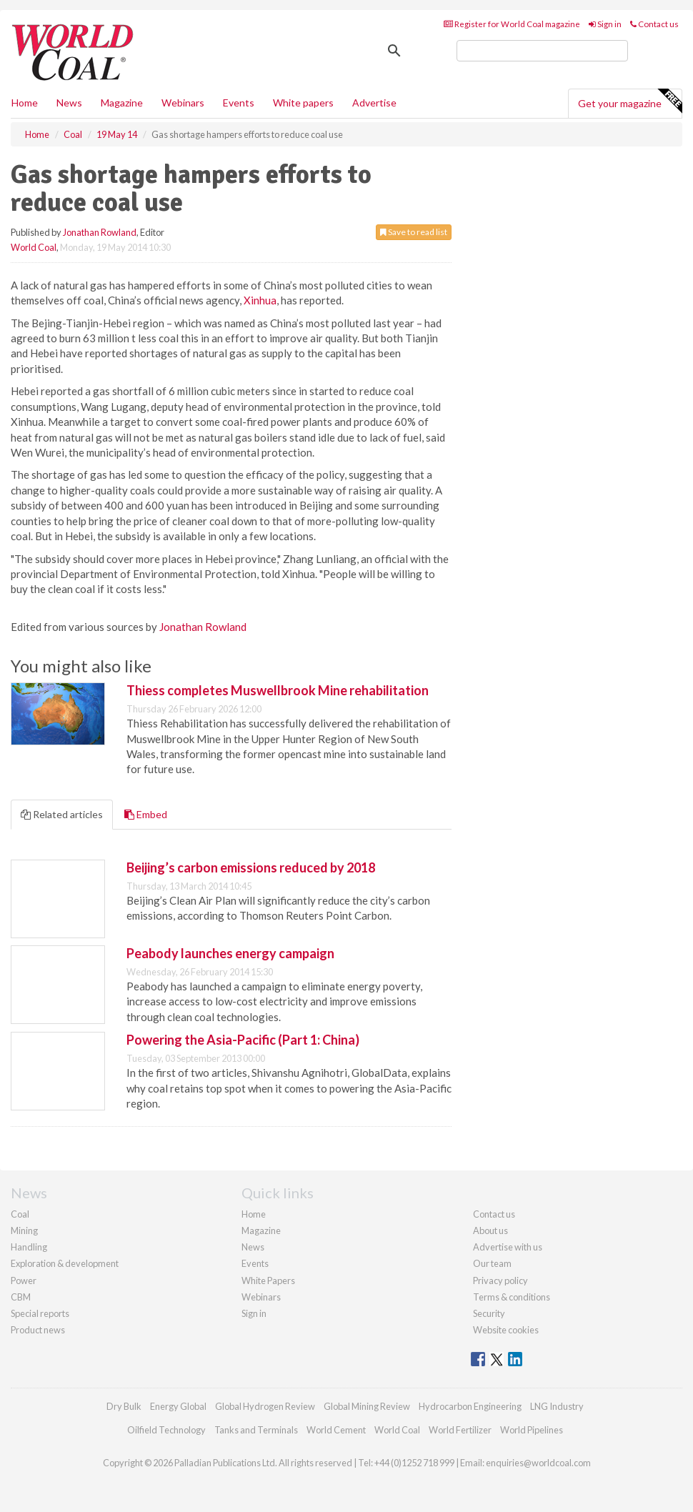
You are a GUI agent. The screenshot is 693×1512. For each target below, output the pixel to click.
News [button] (69, 102)
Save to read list (413, 232)
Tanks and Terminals (256, 1430)
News (252, 1247)
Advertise (374, 102)
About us (490, 1230)
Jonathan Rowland (99, 232)
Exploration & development (65, 1263)
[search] (542, 50)
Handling (29, 1247)
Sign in (605, 24)
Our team (492, 1263)
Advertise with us (507, 1247)
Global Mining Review (367, 1406)
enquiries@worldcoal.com (538, 1462)
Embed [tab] (145, 814)
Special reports (40, 1313)
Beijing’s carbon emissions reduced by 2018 (250, 867)
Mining (24, 1230)
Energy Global (178, 1406)
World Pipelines (531, 1430)
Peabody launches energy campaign (230, 953)
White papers (303, 102)
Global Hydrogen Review (265, 1406)
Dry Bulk (123, 1406)
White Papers (268, 1280)
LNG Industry (557, 1406)
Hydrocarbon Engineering (470, 1406)
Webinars (182, 102)
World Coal (33, 247)
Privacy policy (500, 1280)
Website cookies (506, 1330)
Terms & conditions (511, 1297)
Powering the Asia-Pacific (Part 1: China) (242, 1040)
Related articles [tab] (62, 814)
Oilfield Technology (166, 1430)
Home (24, 102)
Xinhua (260, 300)
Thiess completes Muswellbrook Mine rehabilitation (277, 690)
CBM (21, 1297)
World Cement (336, 1430)
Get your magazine (630, 101)
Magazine (122, 102)
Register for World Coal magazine (512, 24)
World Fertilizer (460, 1430)
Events (238, 102)
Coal (20, 1214)
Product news (38, 1330)
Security (489, 1313)
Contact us (654, 24)
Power (23, 1280)
